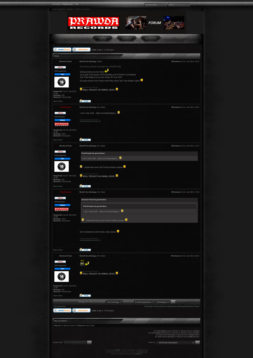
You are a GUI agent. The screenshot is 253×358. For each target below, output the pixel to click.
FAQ (76, 4)
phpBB (117, 350)
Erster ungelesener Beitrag (172, 306)
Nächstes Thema (192, 306)
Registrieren (68, 4)
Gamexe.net (142, 352)
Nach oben (57, 101)
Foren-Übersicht (59, 9)
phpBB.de (138, 354)
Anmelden (57, 4)
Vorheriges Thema (152, 306)
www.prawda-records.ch (90, 121)
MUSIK (70, 9)
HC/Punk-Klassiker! (82, 9)
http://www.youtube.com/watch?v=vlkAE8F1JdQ (100, 66)
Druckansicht (59, 306)
